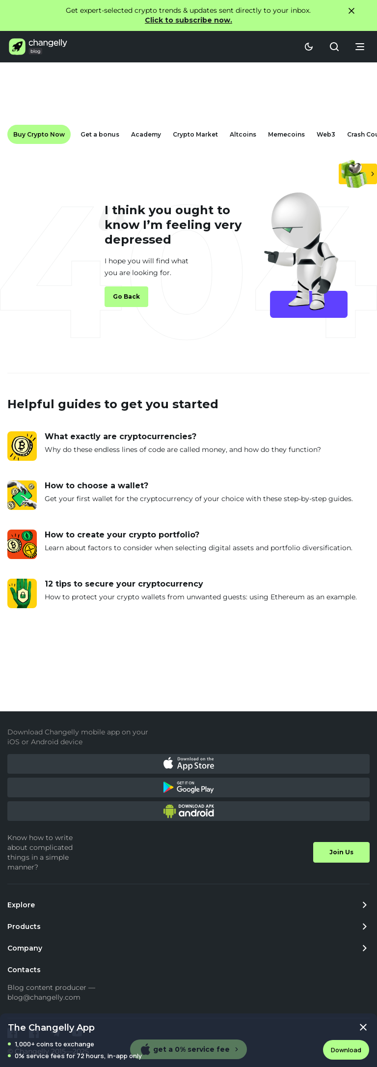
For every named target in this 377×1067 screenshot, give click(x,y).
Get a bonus (100, 134)
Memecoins (286, 134)
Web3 (326, 134)
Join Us (341, 852)
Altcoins (243, 134)
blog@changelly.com (44, 997)
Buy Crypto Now (39, 134)
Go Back (126, 296)
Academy (146, 134)
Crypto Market (195, 134)
